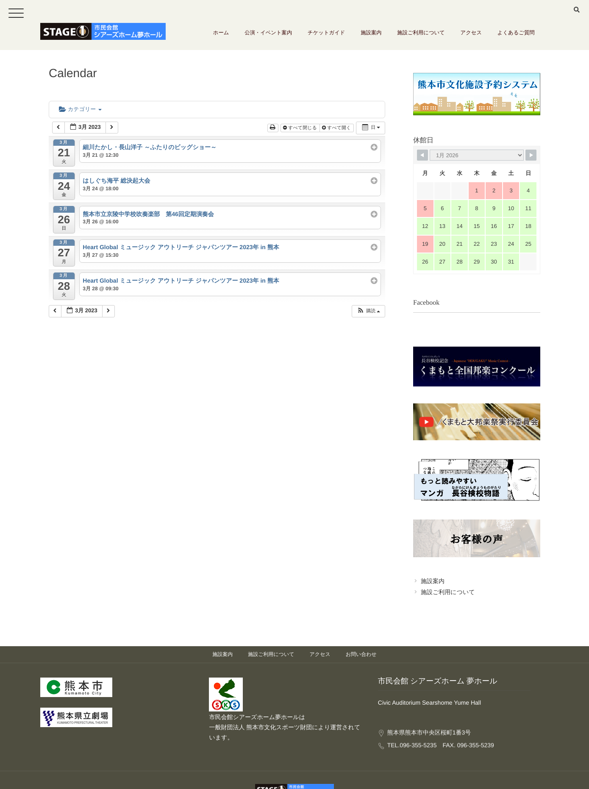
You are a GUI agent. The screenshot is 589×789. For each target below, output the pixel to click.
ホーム (245, 36)
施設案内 (384, 36)
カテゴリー (80, 109)
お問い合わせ (361, 623)
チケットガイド (343, 36)
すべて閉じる (300, 128)
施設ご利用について (430, 36)
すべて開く (337, 128)
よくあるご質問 (518, 36)
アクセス (476, 36)
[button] (368, 311)
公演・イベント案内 (289, 36)
